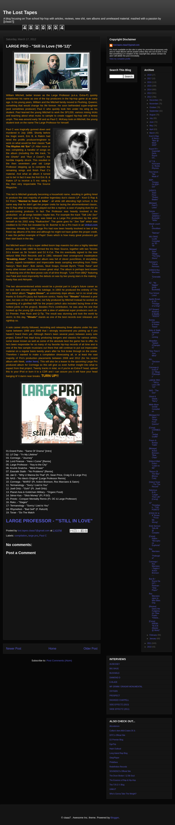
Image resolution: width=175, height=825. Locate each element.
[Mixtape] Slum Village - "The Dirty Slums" (154, 253)
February (153, 635)
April (151, 129)
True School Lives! (154, 294)
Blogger (114, 817)
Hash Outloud (115, 749)
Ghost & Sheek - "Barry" (153, 399)
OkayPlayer (114, 758)
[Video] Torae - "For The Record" (154, 484)
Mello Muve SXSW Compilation (154, 408)
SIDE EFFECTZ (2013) (119, 705)
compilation (21, 535)
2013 (149, 93)
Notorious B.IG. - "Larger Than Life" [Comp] (154, 494)
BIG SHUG (114, 669)
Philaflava (114, 762)
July (151, 118)
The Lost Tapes (20, 12)
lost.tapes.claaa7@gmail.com (126, 45)
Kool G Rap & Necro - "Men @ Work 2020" (154, 140)
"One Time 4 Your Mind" (154, 353)
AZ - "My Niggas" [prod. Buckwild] (154, 286)
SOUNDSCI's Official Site (120, 771)
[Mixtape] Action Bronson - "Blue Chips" (154, 453)
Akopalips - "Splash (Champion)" (154, 344)
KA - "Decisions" (154, 361)
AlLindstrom (114, 726)
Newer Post (13, 648)
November (154, 104)
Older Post (90, 648)
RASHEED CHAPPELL (119, 700)
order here (32, 361)
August (152, 115)
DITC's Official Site (117, 735)
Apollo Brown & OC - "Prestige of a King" (154, 302)
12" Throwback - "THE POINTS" (154, 506)
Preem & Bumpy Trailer (153, 442)
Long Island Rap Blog (119, 753)
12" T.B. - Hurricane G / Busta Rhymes (154, 164)
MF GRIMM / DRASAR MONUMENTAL (126, 687)
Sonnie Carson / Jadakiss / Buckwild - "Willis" (155, 215)
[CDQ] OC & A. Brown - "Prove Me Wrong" (154, 517)
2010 (149, 647)
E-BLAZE (113, 682)
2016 (149, 82)
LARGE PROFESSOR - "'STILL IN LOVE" (49, 520)
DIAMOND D (115, 678)
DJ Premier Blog (116, 740)
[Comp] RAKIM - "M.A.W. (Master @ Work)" (154, 625)
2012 (149, 97)
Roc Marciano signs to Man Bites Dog (154, 598)
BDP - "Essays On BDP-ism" (154, 183)
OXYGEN (114, 691)
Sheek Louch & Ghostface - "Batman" (155, 228)
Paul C (43, 535)
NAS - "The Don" (153, 392)
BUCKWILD (114, 673)
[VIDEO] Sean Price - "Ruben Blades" (153, 195)
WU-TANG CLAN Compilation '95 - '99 (154, 241)
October (153, 107)
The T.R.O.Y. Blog (117, 785)
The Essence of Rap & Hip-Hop (123, 780)
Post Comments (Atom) (59, 660)
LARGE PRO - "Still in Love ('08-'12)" (154, 383)
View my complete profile (120, 59)
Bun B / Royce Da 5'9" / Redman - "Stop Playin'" (154, 584)
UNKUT (113, 789)
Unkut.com (91, 224)
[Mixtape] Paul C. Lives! (153, 205)
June (151, 122)
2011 (149, 643)
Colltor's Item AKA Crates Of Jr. (123, 731)
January (153, 639)
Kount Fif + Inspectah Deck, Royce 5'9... (154, 153)
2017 (149, 78)
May (151, 126)
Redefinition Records (118, 767)
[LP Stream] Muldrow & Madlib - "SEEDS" (154, 312)
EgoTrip (113, 744)
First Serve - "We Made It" (154, 174)
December (154, 100)
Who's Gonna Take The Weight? (123, 794)
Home (52, 648)
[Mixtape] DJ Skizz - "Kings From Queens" (154, 419)
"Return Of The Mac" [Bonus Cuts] (154, 475)
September (154, 111)
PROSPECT (115, 696)
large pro (33, 535)
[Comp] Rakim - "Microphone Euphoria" (154, 540)
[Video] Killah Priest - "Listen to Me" (154, 464)
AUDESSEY (115, 664)
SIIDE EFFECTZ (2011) (119, 709)
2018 (149, 75)
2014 (149, 90)
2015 (149, 86)
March (152, 133)
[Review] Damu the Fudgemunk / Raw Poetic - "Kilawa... (154, 612)
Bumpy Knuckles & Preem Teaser (154, 323)
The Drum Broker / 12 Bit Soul (122, 776)
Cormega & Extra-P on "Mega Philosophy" (154, 372)
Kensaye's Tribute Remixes (154, 264)
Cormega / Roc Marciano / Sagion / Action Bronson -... (154, 568)
